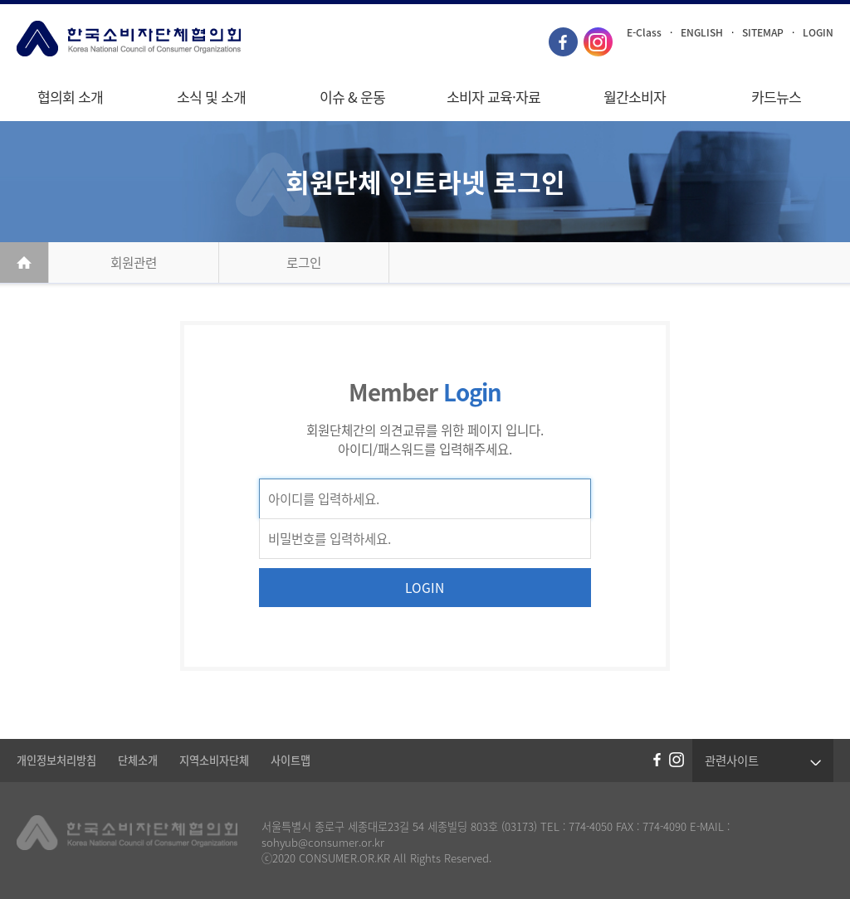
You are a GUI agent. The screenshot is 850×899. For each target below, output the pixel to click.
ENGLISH (702, 32)
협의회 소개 (70, 97)
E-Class (644, 32)
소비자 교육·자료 (493, 97)
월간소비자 (634, 97)
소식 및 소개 (211, 97)
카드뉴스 (776, 97)
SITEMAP (763, 32)
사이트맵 (290, 760)
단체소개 (138, 760)
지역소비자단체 (214, 760)
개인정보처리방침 (56, 760)
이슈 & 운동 (352, 97)
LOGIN (818, 32)
